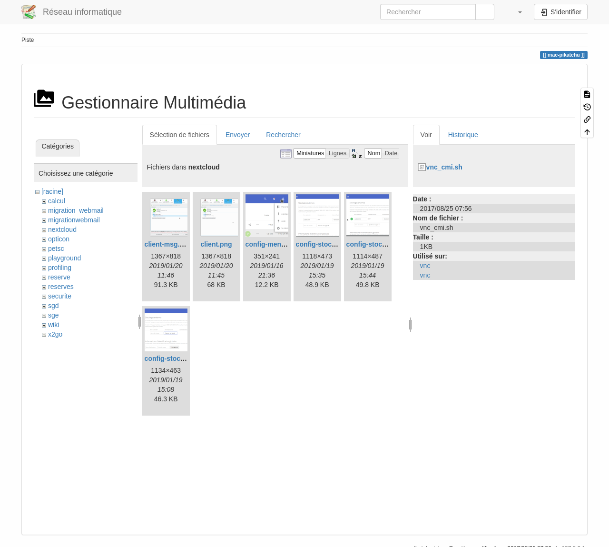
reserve (59, 277)
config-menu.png (273, 244)
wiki (53, 324)
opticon (58, 239)
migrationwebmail (74, 220)
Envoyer (238, 135)
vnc (425, 265)
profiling (59, 267)
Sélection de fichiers (179, 135)
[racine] (52, 191)
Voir (426, 135)
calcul (56, 201)
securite (59, 296)
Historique (463, 135)
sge (53, 315)
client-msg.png (168, 244)
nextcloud (62, 229)
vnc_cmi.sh (444, 167)
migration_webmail (76, 210)
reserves (61, 286)
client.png (216, 244)
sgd (53, 305)
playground (64, 258)
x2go (55, 334)
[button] (515, 12)
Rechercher (283, 135)
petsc (56, 248)
